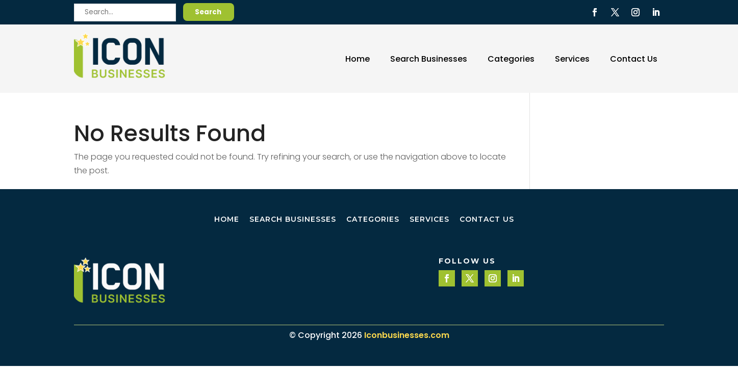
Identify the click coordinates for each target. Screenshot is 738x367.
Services (572, 59)
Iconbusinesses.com (406, 335)
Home (357, 59)
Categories (511, 59)
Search (208, 12)
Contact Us (633, 59)
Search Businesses (428, 59)
